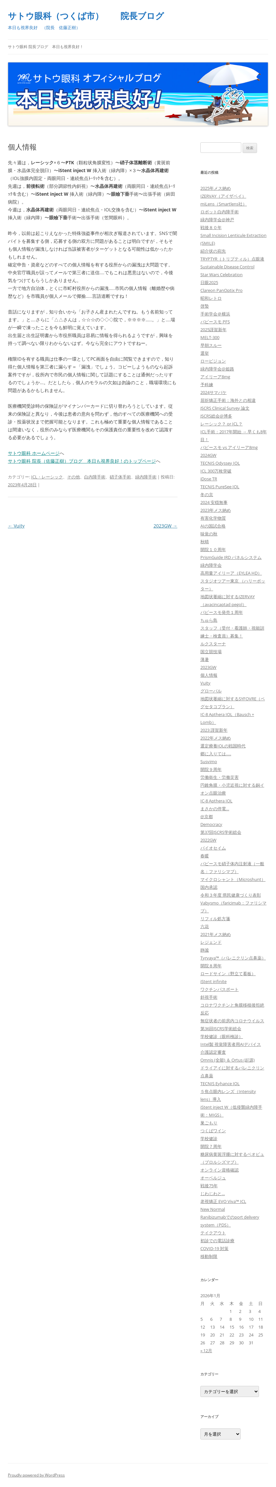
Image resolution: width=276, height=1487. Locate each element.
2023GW (165, 526)
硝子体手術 (120, 477)
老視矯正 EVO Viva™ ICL (223, 1201)
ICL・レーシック (47, 477)
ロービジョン (213, 361)
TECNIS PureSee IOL (219, 487)
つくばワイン (213, 1131)
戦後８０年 (211, 227)
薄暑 (204, 659)
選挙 (204, 353)
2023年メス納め (215, 510)
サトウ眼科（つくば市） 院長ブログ (86, 16)
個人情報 (208, 675)
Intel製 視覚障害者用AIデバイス (230, 1044)
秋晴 (204, 542)
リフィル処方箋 (215, 919)
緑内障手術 (145, 477)
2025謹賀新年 (213, 329)
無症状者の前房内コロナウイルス (232, 1021)
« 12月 (206, 1350)
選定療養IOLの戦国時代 (223, 746)
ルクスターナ (213, 644)
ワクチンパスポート (219, 989)
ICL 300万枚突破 (215, 471)
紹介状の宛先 (213, 251)
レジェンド (211, 942)
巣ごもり (208, 1123)
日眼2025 (209, 282)
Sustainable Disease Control (227, 267)
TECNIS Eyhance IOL (220, 1083)
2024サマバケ (213, 392)
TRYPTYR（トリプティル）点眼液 (232, 259)
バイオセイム (213, 848)
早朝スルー (211, 345)
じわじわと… (212, 1193)
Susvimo (208, 761)
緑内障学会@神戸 (217, 220)
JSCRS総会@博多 (216, 416)
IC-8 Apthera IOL (216, 801)
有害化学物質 (213, 518)
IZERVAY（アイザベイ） (223, 196)
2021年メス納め (215, 934)
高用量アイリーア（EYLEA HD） (231, 573)
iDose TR (208, 479)
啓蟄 (204, 306)
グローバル (211, 691)
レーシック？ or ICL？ (221, 424)
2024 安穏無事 (214, 502)
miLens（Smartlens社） (223, 204)
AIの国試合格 (213, 526)
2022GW (208, 840)
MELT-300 (209, 337)
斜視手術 (208, 997)
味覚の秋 (208, 534)
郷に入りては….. (215, 754)
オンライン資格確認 (219, 1170)
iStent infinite (213, 981)
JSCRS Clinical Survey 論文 (224, 408)
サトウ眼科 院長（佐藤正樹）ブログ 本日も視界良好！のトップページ (82, 461)
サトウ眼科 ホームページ (34, 453)
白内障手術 (94, 477)
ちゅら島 (208, 620)
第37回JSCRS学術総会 (220, 832)
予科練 (206, 384)
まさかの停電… (214, 809)
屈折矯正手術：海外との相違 (228, 400)
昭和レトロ (211, 298)
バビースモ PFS (215, 322)
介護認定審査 (213, 1052)
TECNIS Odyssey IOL (220, 463)
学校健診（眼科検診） (221, 1036)
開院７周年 (211, 1146)
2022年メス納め (215, 738)
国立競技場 (211, 651)
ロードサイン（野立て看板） (228, 973)
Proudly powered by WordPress (36, 1475)
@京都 (206, 816)
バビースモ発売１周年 (221, 612)
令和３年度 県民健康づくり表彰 (230, 895)
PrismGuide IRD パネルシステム (231, 557)
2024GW (208, 455)
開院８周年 (211, 966)
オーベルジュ (213, 1178)
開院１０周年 (213, 549)
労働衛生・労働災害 (219, 777)
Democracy (211, 824)
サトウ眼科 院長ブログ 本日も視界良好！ (45, 46)
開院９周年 (211, 769)
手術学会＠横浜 (215, 314)
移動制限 (208, 1256)
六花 (204, 926)
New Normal (212, 1209)
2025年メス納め (215, 188)
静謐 (204, 950)
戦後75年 (209, 1186)
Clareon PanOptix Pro (221, 290)
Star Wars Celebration (221, 275)
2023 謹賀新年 (214, 730)
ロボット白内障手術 (219, 212)
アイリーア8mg (215, 377)
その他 (73, 477)
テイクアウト (213, 1233)
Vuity (16, 526)
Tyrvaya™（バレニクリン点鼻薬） (233, 958)
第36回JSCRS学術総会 (220, 1028)
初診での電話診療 (217, 1241)
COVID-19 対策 (214, 1248)
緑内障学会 (211, 565)
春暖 (204, 856)
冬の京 (206, 494)
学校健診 (208, 1138)
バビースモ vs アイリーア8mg (229, 447)
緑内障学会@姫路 (217, 369)
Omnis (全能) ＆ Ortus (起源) (227, 1060)
